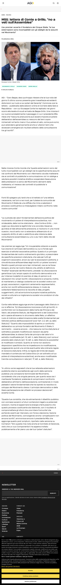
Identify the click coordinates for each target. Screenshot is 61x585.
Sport (4, 527)
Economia (5, 513)
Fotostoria (20, 511)
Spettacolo (5, 522)
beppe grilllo (33, 86)
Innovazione (6, 517)
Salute (4, 529)
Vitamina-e (21, 519)
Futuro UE (20, 521)
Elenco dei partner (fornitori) (10, 565)
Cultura (4, 520)
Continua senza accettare (30, 576)
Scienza (4, 531)
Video (19, 508)
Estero (4, 511)
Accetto (30, 570)
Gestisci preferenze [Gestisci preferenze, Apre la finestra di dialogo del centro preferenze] (30, 581)
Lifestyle (5, 524)
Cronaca (5, 508)
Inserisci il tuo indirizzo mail (13, 489)
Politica (8, 15)
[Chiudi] (58, 540)
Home (3, 15)
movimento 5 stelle (8, 86)
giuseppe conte (21, 86)
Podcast (19, 513)
